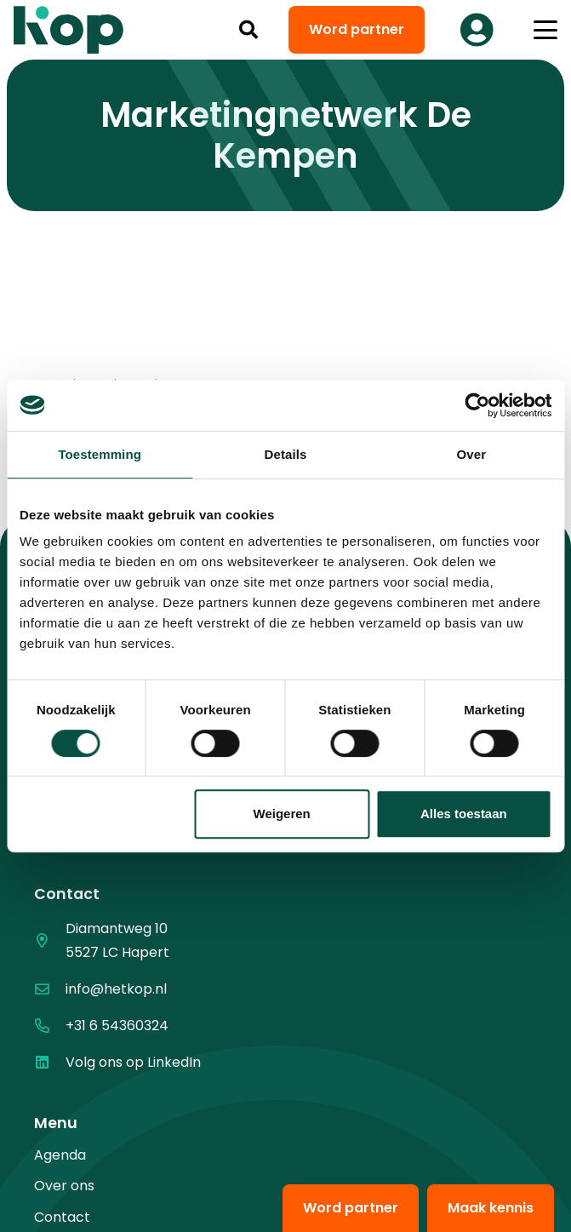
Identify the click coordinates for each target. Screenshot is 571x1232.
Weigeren (282, 813)
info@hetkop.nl (116, 989)
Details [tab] (286, 454)
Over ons (64, 1185)
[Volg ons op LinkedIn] (50, 1062)
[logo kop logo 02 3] (69, 30)
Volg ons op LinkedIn (133, 1062)
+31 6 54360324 (117, 1025)
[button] (248, 30)
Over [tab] (472, 454)
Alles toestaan (463, 813)
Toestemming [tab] (99, 454)
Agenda (60, 1155)
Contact (62, 1217)
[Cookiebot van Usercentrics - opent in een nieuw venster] (477, 405)
